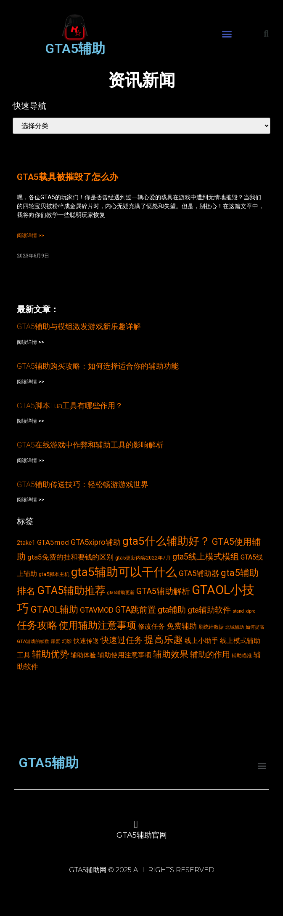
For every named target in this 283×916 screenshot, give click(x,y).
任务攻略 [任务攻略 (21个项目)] (37, 625)
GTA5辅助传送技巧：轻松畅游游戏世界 (82, 484)
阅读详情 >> (30, 235)
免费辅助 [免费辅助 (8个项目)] (182, 626)
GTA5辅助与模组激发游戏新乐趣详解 (79, 326)
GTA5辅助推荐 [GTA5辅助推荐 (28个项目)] (71, 590)
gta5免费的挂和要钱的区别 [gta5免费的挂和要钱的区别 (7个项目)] (70, 557)
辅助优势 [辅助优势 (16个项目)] (50, 654)
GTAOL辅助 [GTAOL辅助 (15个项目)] (54, 609)
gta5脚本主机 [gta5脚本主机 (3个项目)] (54, 574)
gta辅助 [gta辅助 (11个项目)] (172, 610)
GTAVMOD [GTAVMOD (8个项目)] (97, 610)
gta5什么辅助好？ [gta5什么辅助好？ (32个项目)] (166, 541)
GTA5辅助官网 (141, 835)
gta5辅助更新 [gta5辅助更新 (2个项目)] (121, 592)
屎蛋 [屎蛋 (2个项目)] (55, 641)
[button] (227, 34)
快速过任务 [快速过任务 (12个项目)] (122, 640)
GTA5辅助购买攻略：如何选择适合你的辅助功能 (98, 366)
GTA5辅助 (75, 48)
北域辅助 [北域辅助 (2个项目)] (234, 627)
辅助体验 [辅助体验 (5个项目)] (83, 655)
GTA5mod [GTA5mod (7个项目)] (53, 542)
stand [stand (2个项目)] (238, 611)
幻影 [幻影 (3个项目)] (67, 641)
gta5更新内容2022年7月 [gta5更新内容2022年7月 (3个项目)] (143, 557)
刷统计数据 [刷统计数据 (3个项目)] (211, 627)
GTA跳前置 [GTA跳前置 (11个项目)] (135, 610)
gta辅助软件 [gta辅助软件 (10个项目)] (209, 610)
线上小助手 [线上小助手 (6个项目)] (201, 641)
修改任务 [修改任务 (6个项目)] (151, 626)
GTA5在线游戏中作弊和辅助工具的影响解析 (90, 444)
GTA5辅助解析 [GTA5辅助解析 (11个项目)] (163, 591)
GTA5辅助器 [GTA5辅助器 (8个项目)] (199, 573)
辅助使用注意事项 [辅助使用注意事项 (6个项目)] (124, 655)
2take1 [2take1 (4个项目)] (26, 542)
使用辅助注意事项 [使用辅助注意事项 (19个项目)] (97, 625)
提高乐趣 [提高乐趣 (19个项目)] (163, 639)
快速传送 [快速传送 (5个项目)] (86, 641)
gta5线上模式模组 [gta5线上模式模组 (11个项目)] (205, 557)
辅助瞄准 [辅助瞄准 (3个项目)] (242, 655)
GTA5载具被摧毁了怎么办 (67, 177)
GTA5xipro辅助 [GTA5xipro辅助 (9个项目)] (96, 542)
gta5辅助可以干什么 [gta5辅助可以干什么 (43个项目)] (124, 572)
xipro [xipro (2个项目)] (250, 611)
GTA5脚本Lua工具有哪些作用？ (70, 405)
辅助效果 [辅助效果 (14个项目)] (170, 654)
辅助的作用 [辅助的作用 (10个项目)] (210, 654)
